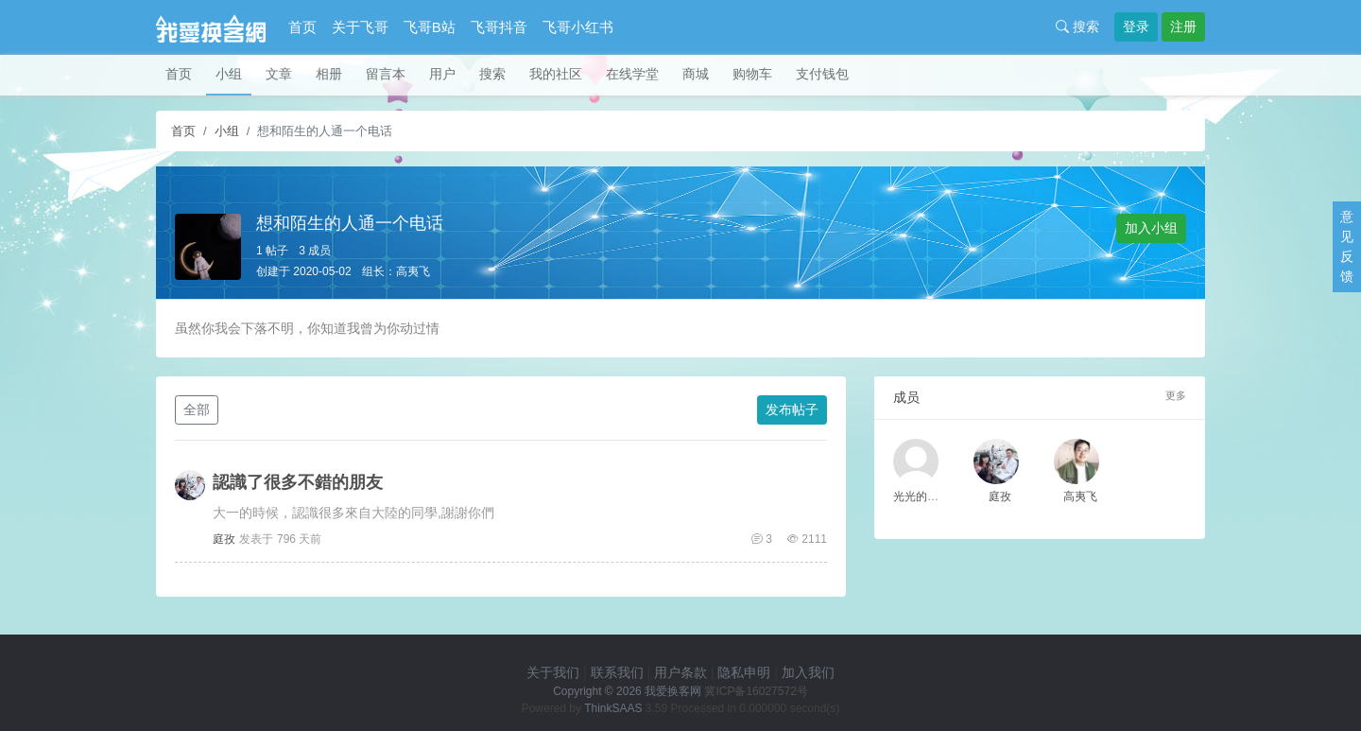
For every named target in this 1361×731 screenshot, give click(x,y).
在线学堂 (632, 73)
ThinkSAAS (613, 708)
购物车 (752, 73)
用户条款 (680, 672)
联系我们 (617, 672)
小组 (228, 73)
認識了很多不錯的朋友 (298, 482)
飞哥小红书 (578, 27)
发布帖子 (792, 409)
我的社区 (555, 73)
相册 (329, 73)
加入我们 (808, 672)
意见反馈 (1346, 246)
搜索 (1077, 26)
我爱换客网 (673, 691)
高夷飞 (413, 271)
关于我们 (552, 672)
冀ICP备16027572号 (755, 691)
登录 (1136, 26)
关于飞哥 (360, 27)
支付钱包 (822, 73)
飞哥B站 (430, 27)
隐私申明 (743, 672)
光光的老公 (921, 496)
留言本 (385, 73)
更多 (1175, 395)
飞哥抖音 (499, 27)
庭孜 (224, 539)
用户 (442, 73)
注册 (1183, 26)
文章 (279, 73)
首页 (302, 27)
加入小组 (1151, 227)
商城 (695, 73)
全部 (196, 409)
